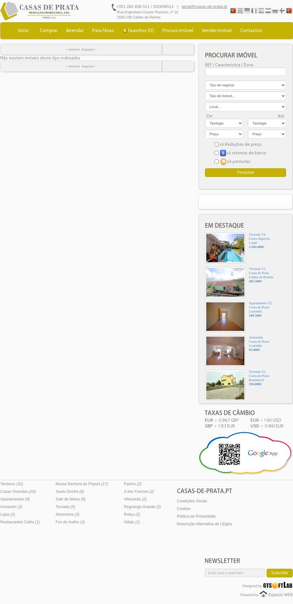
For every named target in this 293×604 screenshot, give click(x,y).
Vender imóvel (217, 30)
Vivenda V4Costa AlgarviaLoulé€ (237, 248)
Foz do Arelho (70, 522)
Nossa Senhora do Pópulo (82, 484)
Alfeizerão (135, 499)
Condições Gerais (192, 501)
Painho (132, 484)
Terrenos (11, 484)
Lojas (7, 514)
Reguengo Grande (142, 507)
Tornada (65, 507)
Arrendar (75, 30)
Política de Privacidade (196, 516)
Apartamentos (15, 499)
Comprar (49, 30)
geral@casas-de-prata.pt (204, 6)
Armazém (11, 507)
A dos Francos (139, 491)
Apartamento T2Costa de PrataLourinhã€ (238, 316)
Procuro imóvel (177, 30)
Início (23, 30)
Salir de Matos (71, 499)
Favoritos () (141, 30)
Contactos (251, 30)
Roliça (132, 514)
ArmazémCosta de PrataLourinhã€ (237, 350)
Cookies (184, 509)
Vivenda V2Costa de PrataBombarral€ (237, 385)
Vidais (132, 522)
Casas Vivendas (18, 491)
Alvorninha (67, 514)
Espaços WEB (280, 595)
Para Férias (103, 30)
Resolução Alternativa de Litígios (204, 524)
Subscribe (279, 573)
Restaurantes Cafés (20, 522)
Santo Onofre (70, 491)
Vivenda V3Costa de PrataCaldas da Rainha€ (239, 282)
